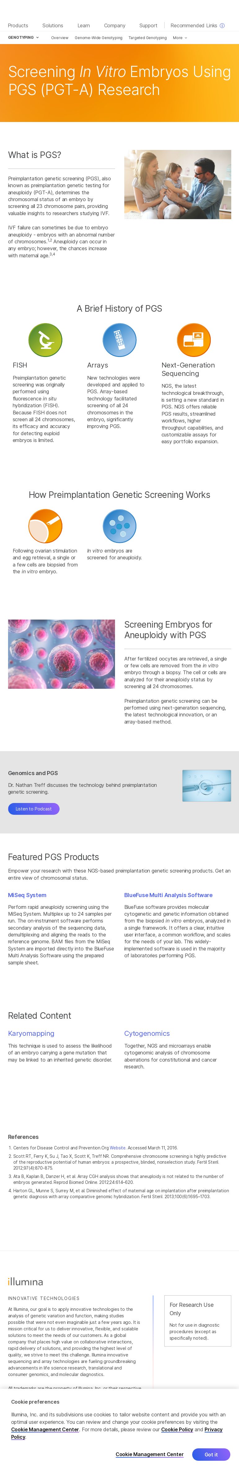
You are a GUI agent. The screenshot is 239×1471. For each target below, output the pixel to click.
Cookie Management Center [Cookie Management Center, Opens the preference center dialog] (150, 1454)
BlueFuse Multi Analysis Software (168, 895)
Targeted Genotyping (148, 37)
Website (118, 1147)
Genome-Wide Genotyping (98, 37)
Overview (60, 37)
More (178, 37)
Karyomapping (31, 1033)
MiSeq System (27, 895)
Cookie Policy (177, 1429)
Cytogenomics (147, 1033)
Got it (211, 1454)
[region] (119, 1430)
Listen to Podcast (34, 808)
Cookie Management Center (45, 1429)
